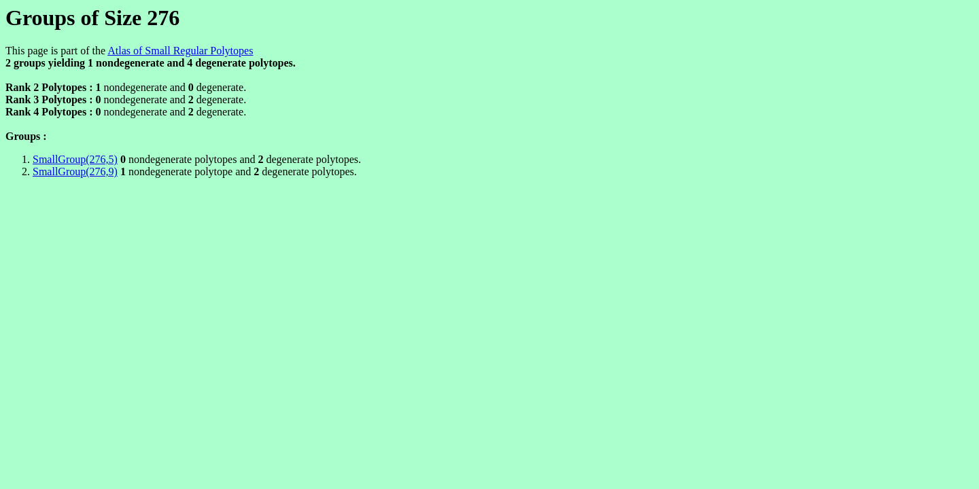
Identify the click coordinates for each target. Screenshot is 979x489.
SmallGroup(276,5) (75, 159)
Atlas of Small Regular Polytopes (180, 50)
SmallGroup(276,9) (75, 171)
